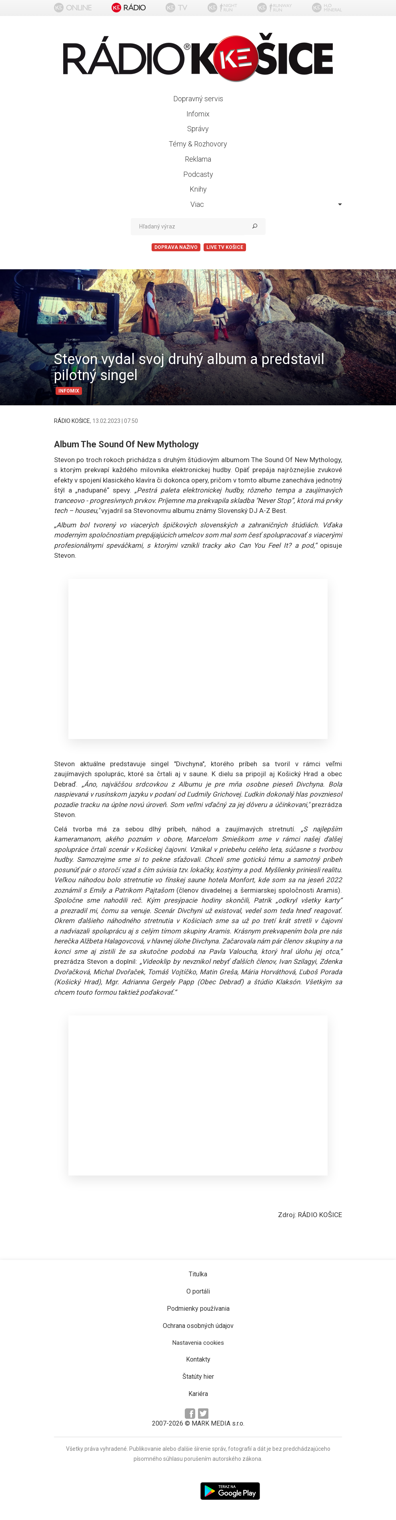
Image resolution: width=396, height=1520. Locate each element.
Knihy (198, 189)
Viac (266, 204)
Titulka (198, 1274)
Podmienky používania (198, 1308)
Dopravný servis (198, 98)
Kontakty (198, 1359)
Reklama (198, 159)
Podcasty (198, 174)
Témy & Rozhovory (198, 144)
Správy (198, 128)
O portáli (198, 1291)
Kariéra (198, 1394)
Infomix (198, 114)
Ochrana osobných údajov (198, 1326)
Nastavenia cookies (198, 1342)
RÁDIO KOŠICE (72, 421)
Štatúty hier (198, 1376)
